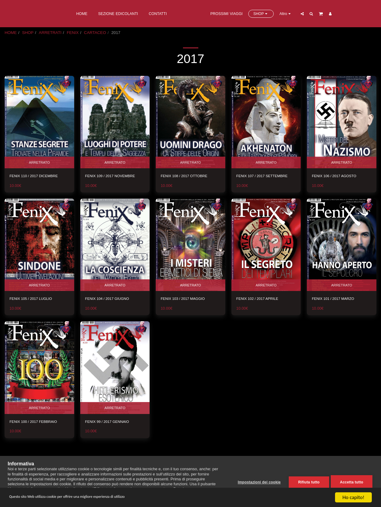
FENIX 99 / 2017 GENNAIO (110, 423)
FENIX (73, 32)
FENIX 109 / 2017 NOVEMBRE (113, 176)
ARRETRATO (39, 162)
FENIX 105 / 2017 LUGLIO (34, 299)
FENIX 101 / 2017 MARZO (336, 299)
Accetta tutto (351, 481)
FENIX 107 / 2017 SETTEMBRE (265, 176)
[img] (39, 122)
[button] (327, 14)
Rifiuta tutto (307, 481)
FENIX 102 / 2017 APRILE (260, 299)
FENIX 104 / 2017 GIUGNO (110, 299)
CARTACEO (95, 32)
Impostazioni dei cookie (257, 481)
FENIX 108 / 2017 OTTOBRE (187, 176)
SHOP (27, 32)
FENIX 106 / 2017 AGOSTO (337, 176)
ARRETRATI (50, 32)
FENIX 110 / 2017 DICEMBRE (37, 176)
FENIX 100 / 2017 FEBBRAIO (36, 423)
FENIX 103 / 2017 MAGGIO (186, 299)
